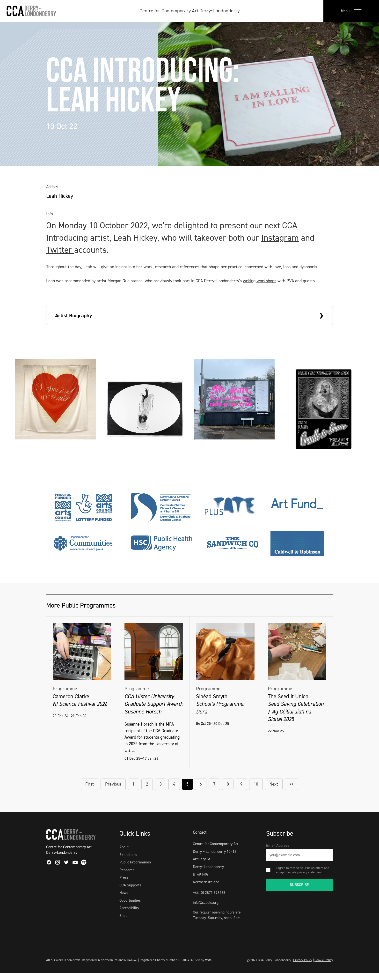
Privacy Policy (302, 960)
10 (256, 784)
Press (123, 877)
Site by (203, 960)
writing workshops (259, 281)
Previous (113, 784)
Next (274, 784)
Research (126, 869)
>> (291, 784)
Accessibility (129, 907)
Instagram (280, 238)
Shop (123, 915)
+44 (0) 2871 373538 (209, 892)
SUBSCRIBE (299, 884)
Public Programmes (135, 862)
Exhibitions (128, 854)
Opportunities (130, 900)
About (124, 846)
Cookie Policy (323, 960)
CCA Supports (130, 885)
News (123, 892)
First (89, 784)
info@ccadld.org (206, 902)
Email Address (277, 845)
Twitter (60, 250)
